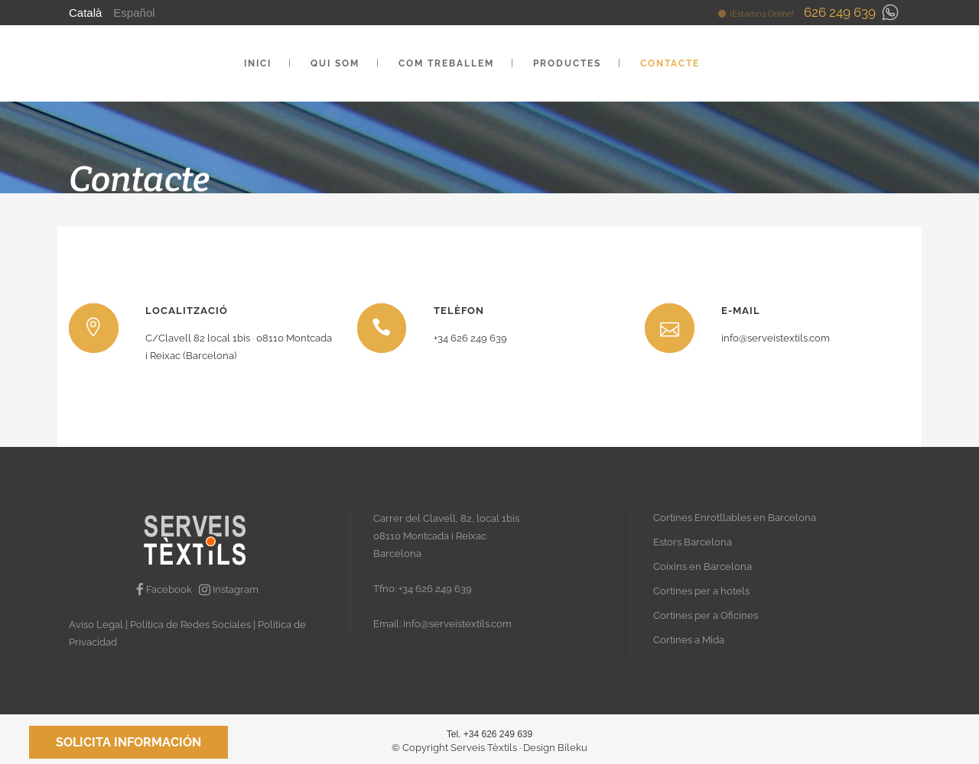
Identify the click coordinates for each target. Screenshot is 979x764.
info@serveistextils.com (457, 624)
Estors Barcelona (692, 542)
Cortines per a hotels (701, 591)
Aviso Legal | (99, 624)
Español (133, 12)
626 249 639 (840, 12)
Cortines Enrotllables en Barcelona (734, 517)
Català (85, 12)
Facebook (165, 589)
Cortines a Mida (688, 640)
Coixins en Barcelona (702, 566)
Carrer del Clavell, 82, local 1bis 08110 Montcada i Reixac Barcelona (446, 536)
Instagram (229, 589)
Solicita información (128, 742)
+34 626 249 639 (435, 588)
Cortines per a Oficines (705, 615)
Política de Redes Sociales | (194, 624)
